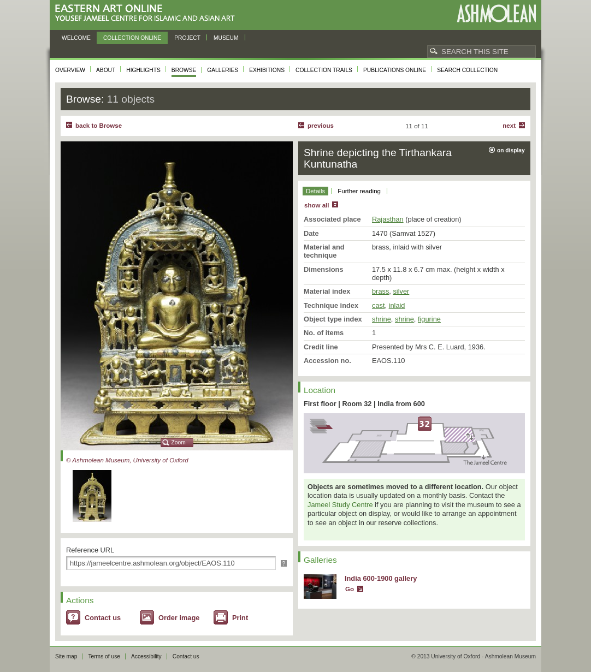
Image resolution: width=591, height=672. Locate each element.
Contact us (103, 618)
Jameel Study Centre (340, 505)
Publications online (394, 70)
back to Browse (98, 125)
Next (509, 125)
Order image (178, 618)
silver (401, 291)
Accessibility (146, 656)
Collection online (132, 38)
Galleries (222, 70)
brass (380, 291)
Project (187, 38)
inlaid (397, 305)
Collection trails (324, 70)
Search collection (467, 70)
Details (315, 191)
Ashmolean (496, 13)
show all (316, 205)
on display (511, 150)
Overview (70, 70)
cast (378, 305)
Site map (66, 656)
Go (349, 589)
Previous (321, 125)
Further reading (359, 191)
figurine (429, 319)
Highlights (143, 70)
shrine (381, 319)
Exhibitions (267, 70)
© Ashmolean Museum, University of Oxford (127, 460)
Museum (226, 38)
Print (240, 618)
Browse (184, 70)
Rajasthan (388, 219)
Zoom (179, 442)
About (105, 70)
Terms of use (104, 656)
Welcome (76, 38)
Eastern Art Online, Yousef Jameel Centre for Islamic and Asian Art (147, 13)
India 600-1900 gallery (381, 578)
